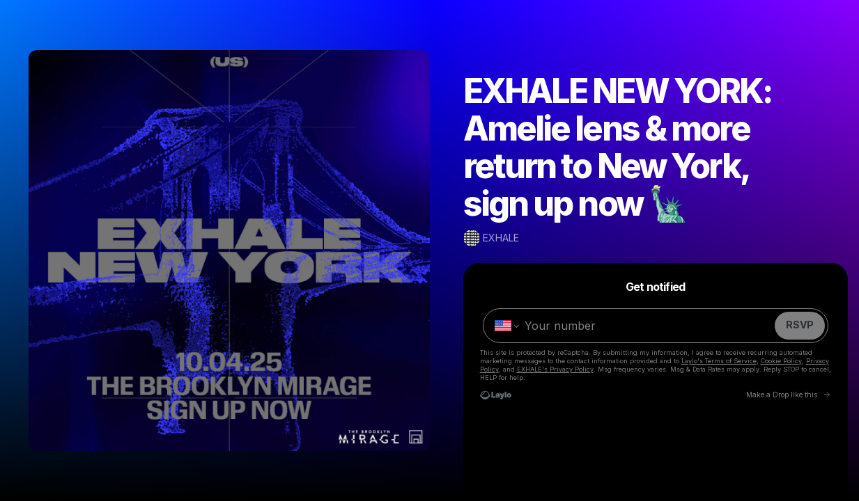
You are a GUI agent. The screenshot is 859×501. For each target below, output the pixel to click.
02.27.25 (644, 480)
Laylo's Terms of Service (719, 361)
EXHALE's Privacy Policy (555, 369)
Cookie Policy (781, 361)
